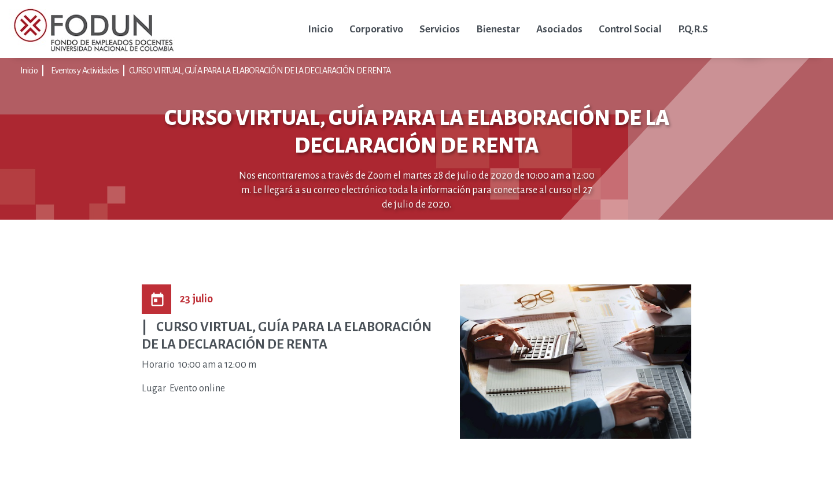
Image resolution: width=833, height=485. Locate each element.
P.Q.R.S (693, 29)
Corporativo (376, 29)
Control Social (630, 29)
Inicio (320, 29)
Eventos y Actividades (85, 70)
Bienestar (498, 29)
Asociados (559, 29)
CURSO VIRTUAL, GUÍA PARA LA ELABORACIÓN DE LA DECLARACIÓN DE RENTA (260, 70)
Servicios (439, 29)
